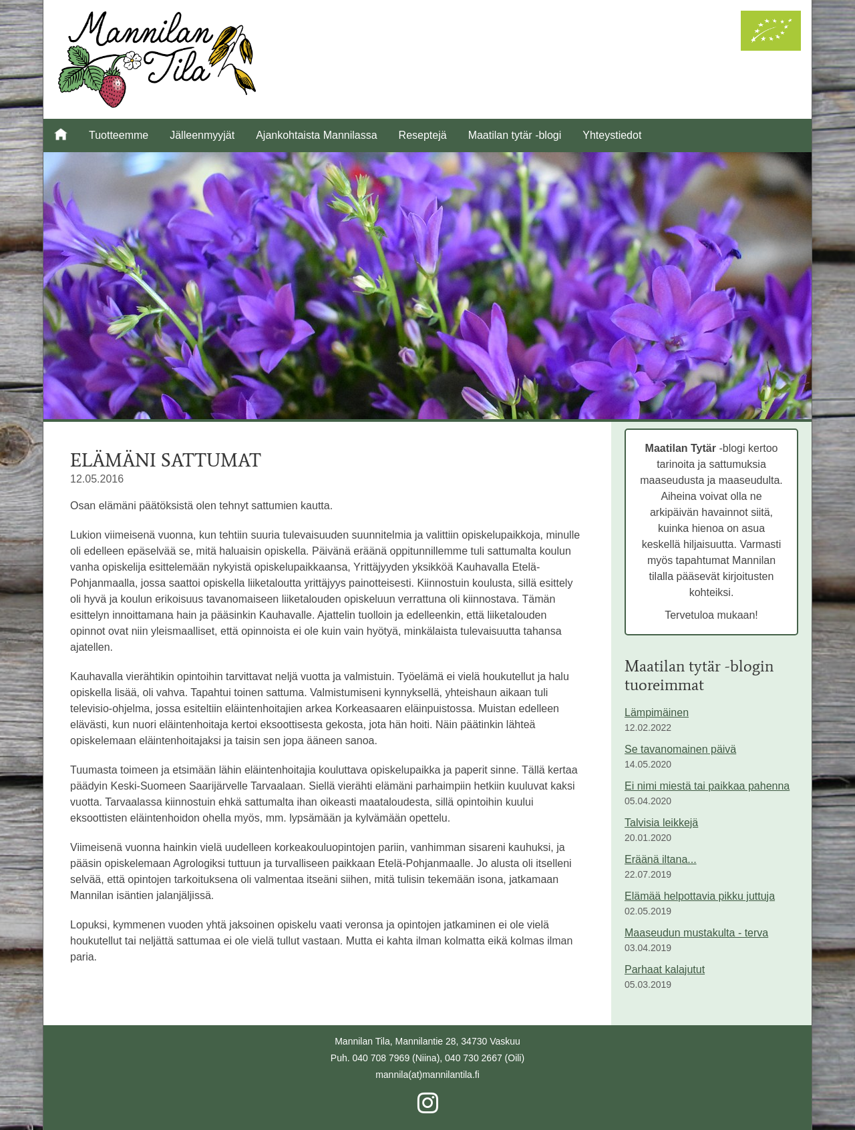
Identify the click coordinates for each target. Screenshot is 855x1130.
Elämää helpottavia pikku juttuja (700, 896)
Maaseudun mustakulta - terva (696, 932)
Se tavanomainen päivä (680, 749)
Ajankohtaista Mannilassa (316, 135)
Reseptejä (423, 135)
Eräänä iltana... (661, 859)
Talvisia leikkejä (661, 822)
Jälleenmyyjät (202, 135)
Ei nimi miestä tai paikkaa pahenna (707, 786)
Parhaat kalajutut (665, 969)
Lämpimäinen (657, 712)
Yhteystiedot (611, 135)
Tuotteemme (118, 135)
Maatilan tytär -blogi (515, 135)
